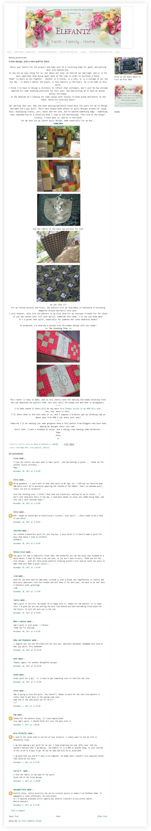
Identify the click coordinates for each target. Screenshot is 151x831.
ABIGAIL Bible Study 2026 (69, 52)
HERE (44, 402)
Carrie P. (17, 771)
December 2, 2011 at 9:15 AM (26, 805)
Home (9, 52)
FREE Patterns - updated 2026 (24, 52)
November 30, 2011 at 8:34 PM (26, 613)
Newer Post (14, 816)
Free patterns (35, 448)
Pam (14, 715)
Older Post (102, 816)
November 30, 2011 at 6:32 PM (26, 543)
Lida (15, 576)
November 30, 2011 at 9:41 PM (26, 631)
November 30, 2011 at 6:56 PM (26, 567)
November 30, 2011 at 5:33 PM (26, 522)
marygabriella (19, 790)
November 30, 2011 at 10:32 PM (27, 650)
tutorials (83, 52)
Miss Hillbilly (20, 733)
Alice (15, 691)
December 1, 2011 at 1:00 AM (26, 725)
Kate (15, 659)
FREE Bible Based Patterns (47, 52)
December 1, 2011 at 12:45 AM (26, 706)
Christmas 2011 (22, 448)
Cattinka (17, 531)
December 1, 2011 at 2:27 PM (26, 762)
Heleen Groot (19, 552)
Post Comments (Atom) (32, 821)
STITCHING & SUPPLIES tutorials (100, 52)
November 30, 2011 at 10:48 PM (27, 666)
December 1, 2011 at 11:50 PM (26, 781)
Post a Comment (18, 811)
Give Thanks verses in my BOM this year (80, 408)
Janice (16, 600)
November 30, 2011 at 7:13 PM (26, 591)
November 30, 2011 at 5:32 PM (26, 471)
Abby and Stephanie (22, 640)
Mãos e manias (19, 621)
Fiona (15, 458)
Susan (15, 675)
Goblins (46, 448)
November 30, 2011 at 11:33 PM (27, 682)
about (117, 52)
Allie (15, 480)
